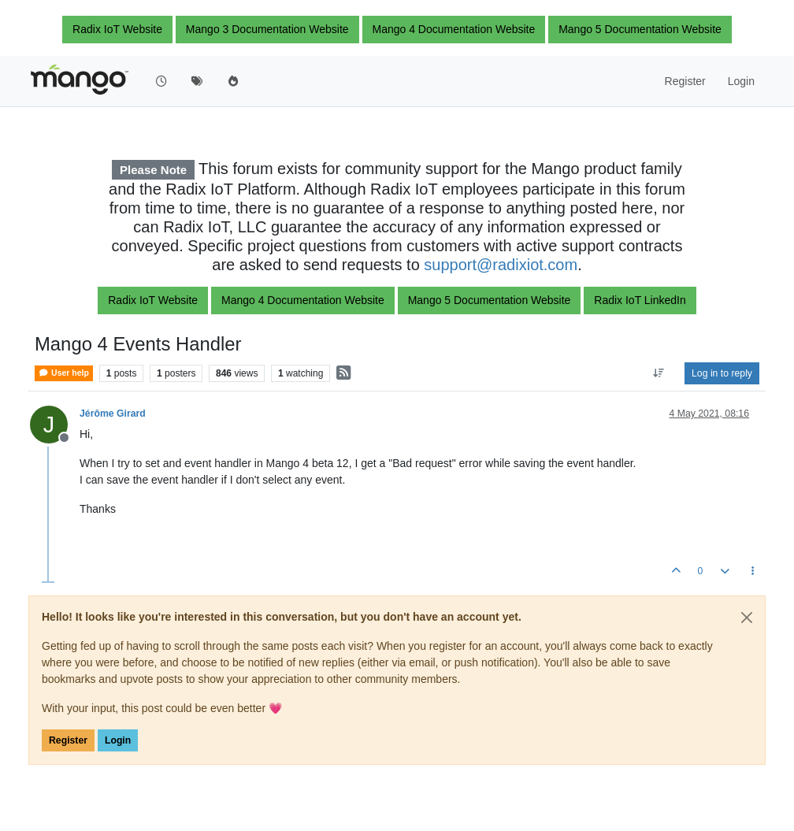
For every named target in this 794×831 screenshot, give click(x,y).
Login (118, 740)
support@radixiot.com (500, 264)
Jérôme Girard (113, 413)
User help (64, 373)
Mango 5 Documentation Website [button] (640, 29)
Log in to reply (722, 373)
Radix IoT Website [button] (117, 29)
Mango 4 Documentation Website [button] (454, 29)
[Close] (747, 617)
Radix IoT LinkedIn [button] (639, 300)
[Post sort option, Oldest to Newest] (659, 373)
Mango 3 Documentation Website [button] (267, 29)
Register (68, 740)
